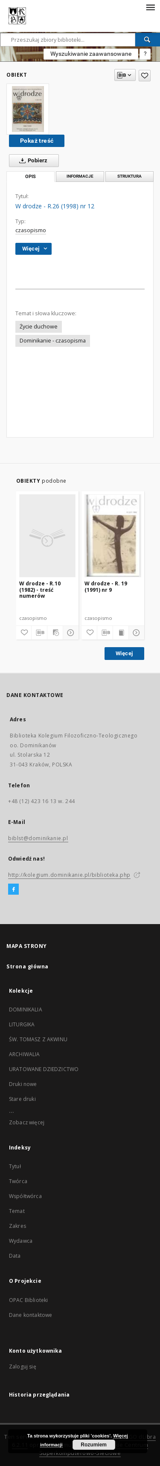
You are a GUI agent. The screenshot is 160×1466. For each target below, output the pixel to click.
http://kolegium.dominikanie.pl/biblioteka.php (69, 874)
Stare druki (22, 1099)
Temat (17, 1211)
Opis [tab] (30, 176)
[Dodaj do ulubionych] (145, 75)
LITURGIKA (22, 1024)
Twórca (18, 1181)
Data (15, 1255)
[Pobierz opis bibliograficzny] (39, 632)
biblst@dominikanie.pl (38, 838)
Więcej (124, 653)
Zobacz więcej (26, 1122)
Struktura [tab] (129, 176)
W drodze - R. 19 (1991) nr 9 (105, 586)
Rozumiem (94, 1445)
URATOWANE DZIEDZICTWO (44, 1069)
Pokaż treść (36, 140)
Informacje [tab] (80, 176)
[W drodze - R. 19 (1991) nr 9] (113, 535)
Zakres (17, 1226)
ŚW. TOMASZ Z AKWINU (38, 1039)
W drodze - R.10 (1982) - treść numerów (40, 589)
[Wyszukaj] (147, 39)
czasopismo (30, 230)
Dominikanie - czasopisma (53, 340)
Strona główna (27, 966)
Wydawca (20, 1240)
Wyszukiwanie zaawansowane (90, 53)
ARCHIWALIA (24, 1054)
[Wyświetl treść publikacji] (120, 632)
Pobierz (32, 160)
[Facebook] (13, 889)
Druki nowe (23, 1084)
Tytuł (15, 1166)
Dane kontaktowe (30, 1315)
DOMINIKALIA (25, 1009)
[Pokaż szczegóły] (69, 632)
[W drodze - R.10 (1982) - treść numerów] (48, 535)
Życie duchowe (39, 326)
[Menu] (150, 7)
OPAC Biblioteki (28, 1300)
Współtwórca (25, 1196)
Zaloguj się (22, 1366)
